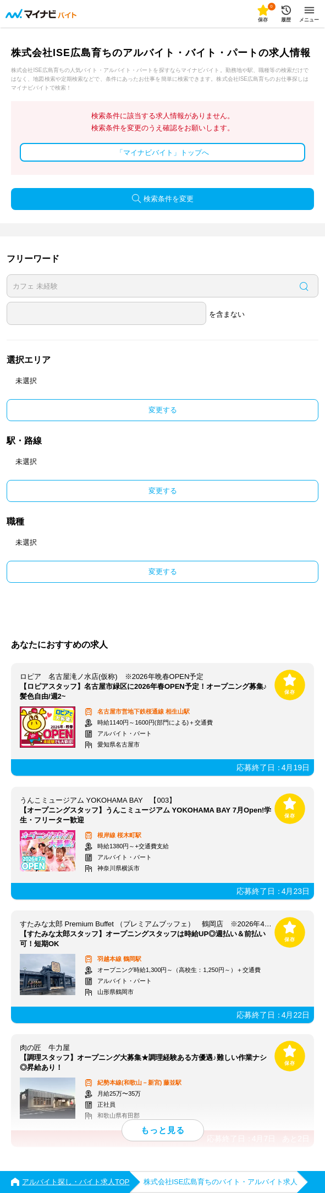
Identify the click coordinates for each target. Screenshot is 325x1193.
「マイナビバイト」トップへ (162, 152)
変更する (162, 410)
